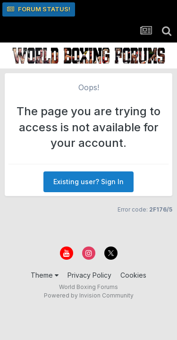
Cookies (133, 275)
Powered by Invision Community (89, 295)
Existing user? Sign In (88, 182)
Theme (45, 275)
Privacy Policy (89, 275)
